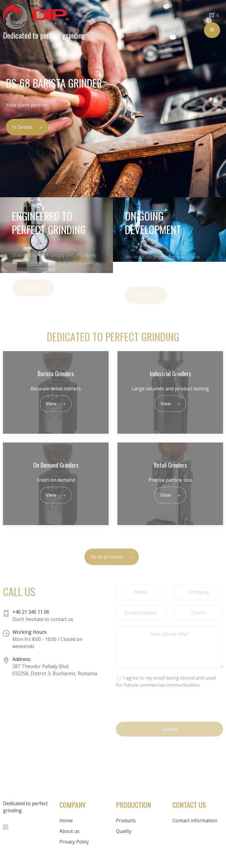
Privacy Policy (74, 841)
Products (126, 820)
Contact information (194, 820)
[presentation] (160, 704)
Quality (124, 831)
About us (69, 831)
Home (66, 820)
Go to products (111, 562)
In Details (27, 127)
